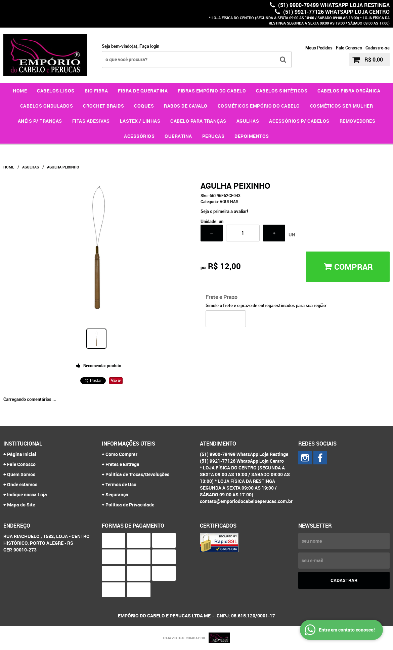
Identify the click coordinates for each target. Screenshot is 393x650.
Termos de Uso (120, 484)
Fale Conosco (349, 48)
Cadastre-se (377, 48)
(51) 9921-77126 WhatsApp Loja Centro (336, 11)
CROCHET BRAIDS (103, 106)
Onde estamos (22, 484)
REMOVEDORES (358, 121)
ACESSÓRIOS (139, 136)
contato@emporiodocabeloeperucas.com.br (246, 501)
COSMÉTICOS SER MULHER (341, 106)
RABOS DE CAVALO (186, 106)
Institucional (22, 443)
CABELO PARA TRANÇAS (198, 121)
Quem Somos (21, 474)
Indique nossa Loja (27, 494)
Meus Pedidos (319, 48)
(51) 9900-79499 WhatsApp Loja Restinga (333, 5)
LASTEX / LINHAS (140, 121)
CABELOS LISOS (56, 90)
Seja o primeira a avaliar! (224, 211)
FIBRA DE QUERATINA (143, 90)
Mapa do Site (21, 504)
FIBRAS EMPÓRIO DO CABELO (212, 90)
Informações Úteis (128, 443)
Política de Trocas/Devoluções (137, 474)
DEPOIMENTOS (251, 136)
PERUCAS (213, 136)
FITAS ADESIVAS (91, 121)
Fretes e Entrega (122, 464)
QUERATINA (178, 136)
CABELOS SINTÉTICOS (281, 90)
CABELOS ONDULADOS (46, 106)
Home (20, 90)
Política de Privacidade (129, 504)
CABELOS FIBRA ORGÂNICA (348, 90)
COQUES (144, 106)
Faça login (149, 46)
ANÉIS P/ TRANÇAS (40, 121)
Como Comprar (121, 454)
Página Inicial (21, 454)
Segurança (116, 494)
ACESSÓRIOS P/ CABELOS (299, 121)
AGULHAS (247, 121)
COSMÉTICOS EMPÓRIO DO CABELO (259, 106)
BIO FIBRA (96, 90)
